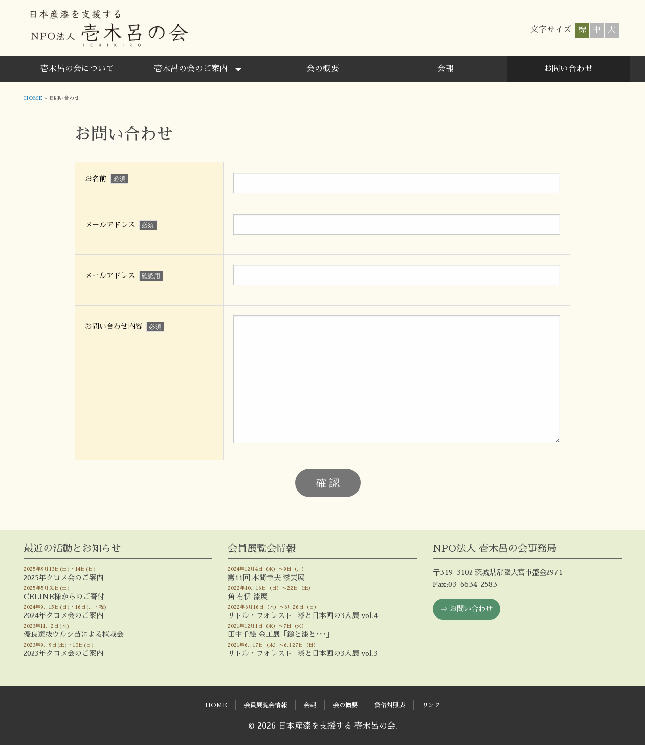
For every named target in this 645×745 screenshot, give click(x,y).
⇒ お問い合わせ (466, 608)
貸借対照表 (389, 705)
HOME (33, 98)
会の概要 (322, 69)
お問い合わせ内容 (124, 327)
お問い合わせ (568, 69)
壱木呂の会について (77, 69)
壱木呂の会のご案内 (191, 69)
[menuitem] (77, 69)
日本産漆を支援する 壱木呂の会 (109, 28)
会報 (445, 69)
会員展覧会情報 (265, 705)
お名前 (106, 179)
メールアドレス (121, 225)
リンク (431, 705)
